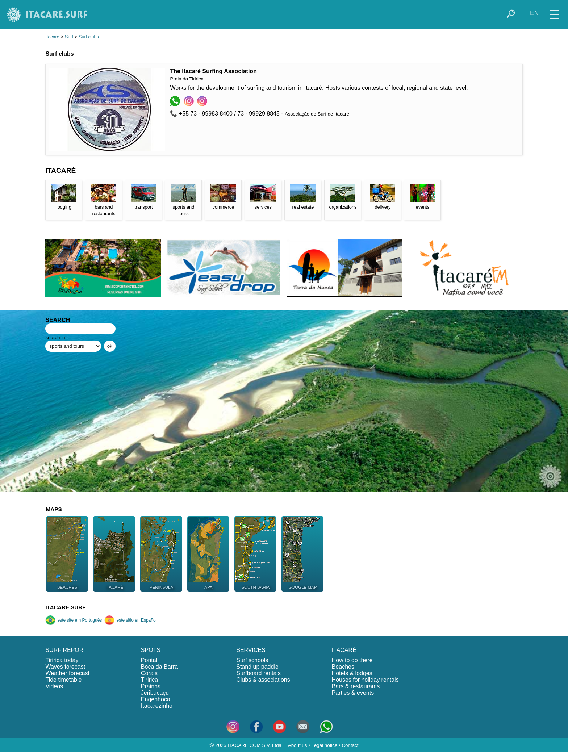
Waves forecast (65, 667)
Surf (69, 36)
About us (297, 745)
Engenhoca (155, 699)
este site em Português (73, 620)
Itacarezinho (156, 706)
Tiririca (149, 680)
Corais (149, 673)
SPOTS (150, 650)
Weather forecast (67, 673)
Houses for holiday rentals (365, 680)
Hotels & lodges (352, 673)
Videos (54, 686)
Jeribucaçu (155, 693)
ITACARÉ (344, 650)
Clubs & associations (263, 680)
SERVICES (251, 650)
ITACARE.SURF (65, 607)
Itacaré (52, 36)
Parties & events (353, 693)
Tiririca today (61, 660)
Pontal (149, 660)
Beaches (343, 667)
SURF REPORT (66, 650)
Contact (350, 745)
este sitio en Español (130, 620)
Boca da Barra (159, 667)
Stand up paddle (257, 667)
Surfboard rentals (258, 673)
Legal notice (325, 745)
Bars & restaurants (356, 686)
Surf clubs (89, 36)
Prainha (151, 686)
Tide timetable (63, 680)
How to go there (352, 660)
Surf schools (252, 660)
